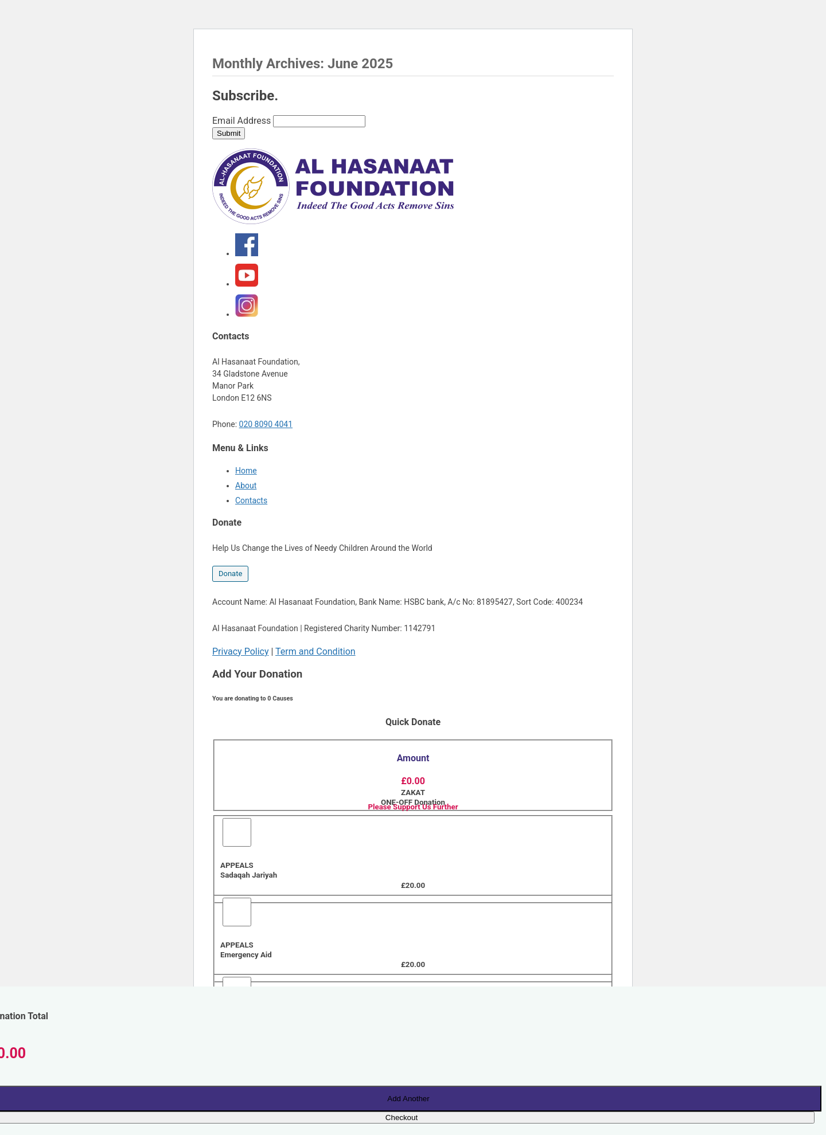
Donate (230, 573)
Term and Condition (315, 651)
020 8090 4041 (266, 424)
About (245, 485)
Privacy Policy (240, 651)
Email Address (241, 120)
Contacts (251, 500)
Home (246, 470)
